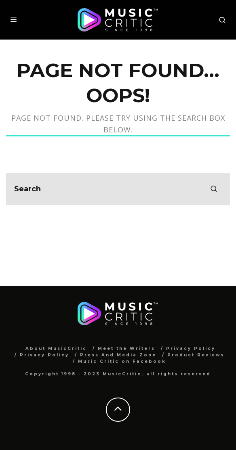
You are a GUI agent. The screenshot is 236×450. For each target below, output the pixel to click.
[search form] (118, 189)
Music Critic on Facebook (122, 361)
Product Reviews (195, 355)
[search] (214, 189)
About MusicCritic (56, 348)
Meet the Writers (126, 348)
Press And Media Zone (118, 355)
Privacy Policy (190, 348)
